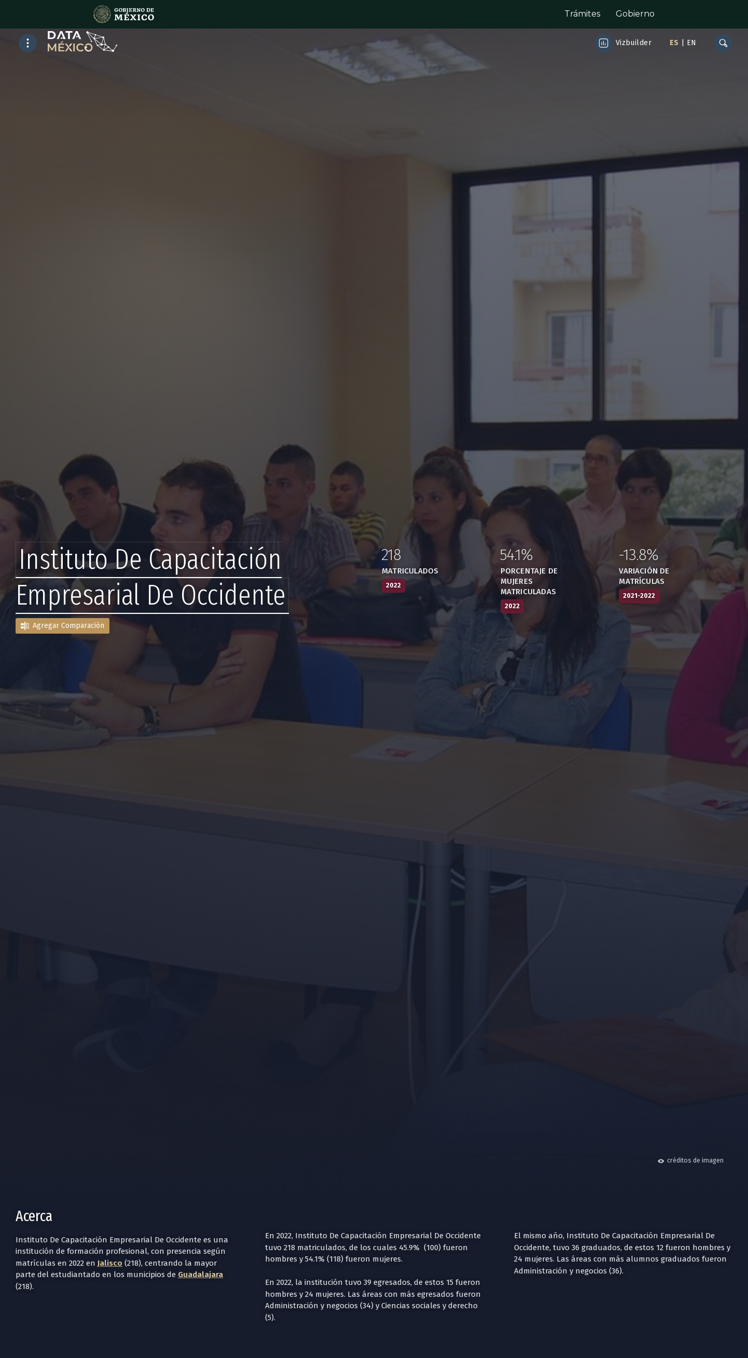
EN (691, 42)
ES (674, 42)
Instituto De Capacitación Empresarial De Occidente (151, 577)
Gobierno (635, 14)
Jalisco (110, 1263)
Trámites (582, 14)
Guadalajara (200, 1274)
